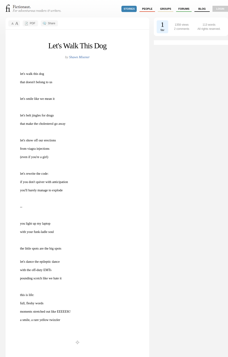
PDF (32, 23)
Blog (202, 8)
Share (51, 23)
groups (165, 8)
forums (184, 8)
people (147, 8)
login (220, 8)
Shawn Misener (79, 57)
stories (129, 8)
